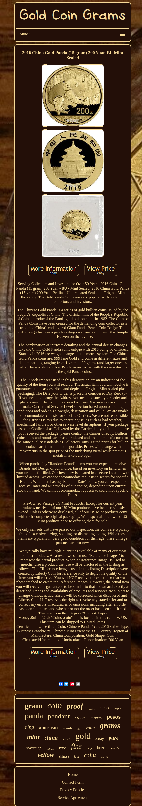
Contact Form (72, 782)
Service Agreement (73, 797)
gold (83, 736)
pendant (59, 716)
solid (104, 756)
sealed (91, 708)
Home (73, 774)
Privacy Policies (73, 790)
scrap (104, 707)
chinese (64, 756)
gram (34, 705)
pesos (114, 716)
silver (80, 717)
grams (110, 725)
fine (76, 746)
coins (90, 755)
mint (33, 737)
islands (67, 728)
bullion (50, 748)
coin (54, 705)
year (66, 738)
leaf (76, 756)
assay (99, 739)
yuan (90, 727)
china (51, 738)
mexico (96, 718)
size (79, 729)
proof (75, 706)
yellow (45, 754)
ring (29, 727)
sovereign (33, 748)
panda (34, 715)
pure (114, 738)
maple (117, 708)
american (48, 727)
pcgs (89, 748)
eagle (115, 748)
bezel (101, 747)
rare (62, 747)
